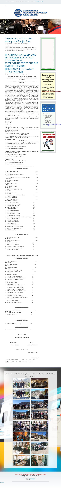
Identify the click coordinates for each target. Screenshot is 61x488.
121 (26, 359)
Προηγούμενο (14, 359)
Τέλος (30, 361)
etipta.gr (2, 482)
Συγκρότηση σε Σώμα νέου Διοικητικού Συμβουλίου (19, 40)
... (20, 359)
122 (30, 359)
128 (20, 361)
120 (23, 359)
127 (16, 361)
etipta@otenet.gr (39, 1)
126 (13, 361)
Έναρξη (8, 359)
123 (34, 359)
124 (7, 361)
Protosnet (33, 479)
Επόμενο (25, 361)
